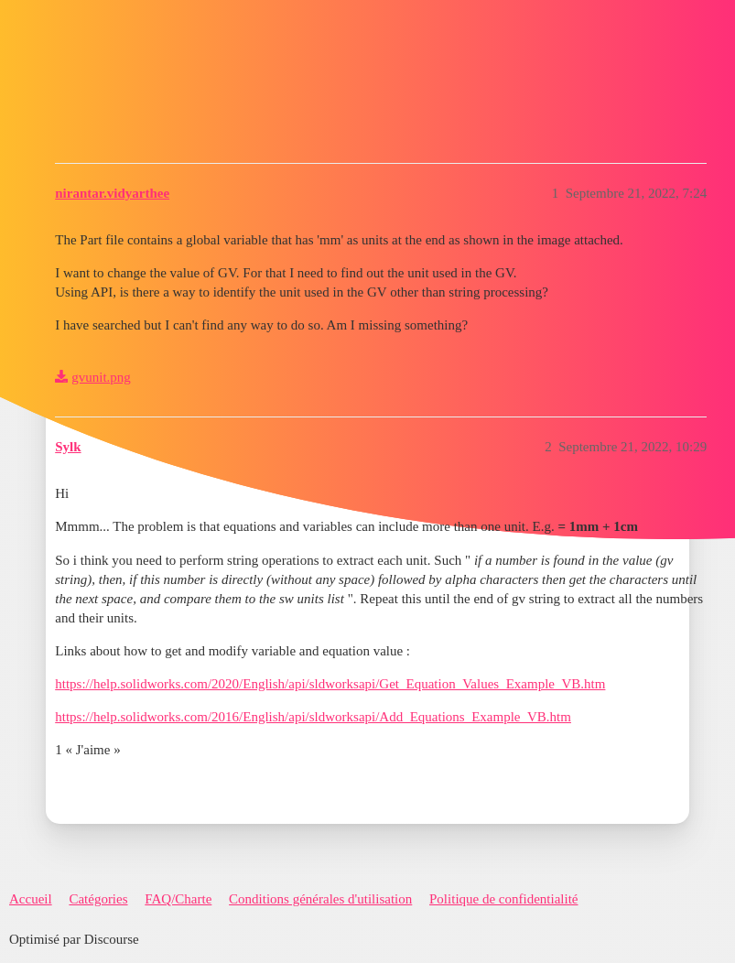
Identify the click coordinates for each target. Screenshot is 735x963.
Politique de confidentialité (503, 899)
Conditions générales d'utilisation (320, 899)
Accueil (30, 899)
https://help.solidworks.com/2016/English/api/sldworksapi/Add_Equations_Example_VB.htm (313, 716)
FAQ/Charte (178, 899)
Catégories (98, 899)
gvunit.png (101, 377)
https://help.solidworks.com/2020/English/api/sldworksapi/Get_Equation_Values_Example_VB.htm (330, 683)
